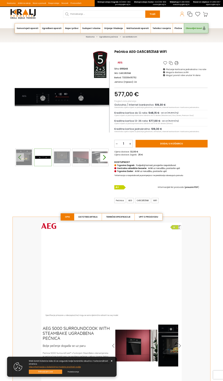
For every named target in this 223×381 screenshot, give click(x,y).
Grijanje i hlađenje (113, 28)
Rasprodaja (53, 3)
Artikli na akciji (24, 3)
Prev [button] (114, 345)
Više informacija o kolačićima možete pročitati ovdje (55, 366)
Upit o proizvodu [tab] (148, 216)
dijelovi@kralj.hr (213, 4)
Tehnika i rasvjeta (161, 28)
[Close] (45, 372)
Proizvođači (76, 3)
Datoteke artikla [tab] (88, 216)
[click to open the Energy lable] (176, 227)
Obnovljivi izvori (194, 28)
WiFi (155, 200)
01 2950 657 (206, 2)
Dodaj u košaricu (171, 143)
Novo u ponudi (39, 3)
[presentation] (19, 157)
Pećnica (120, 200)
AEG (130, 200)
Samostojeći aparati (27, 28)
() (191, 187)
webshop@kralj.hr (181, 4)
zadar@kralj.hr (159, 4)
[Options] (73, 372)
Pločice (178, 28)
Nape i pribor (72, 28)
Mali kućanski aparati (137, 28)
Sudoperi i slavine (91, 28)
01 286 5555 (180, 2)
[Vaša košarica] (205, 14)
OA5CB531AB (143, 200)
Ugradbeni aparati (51, 28)
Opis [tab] (67, 216)
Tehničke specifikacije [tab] (118, 216)
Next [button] (179, 345)
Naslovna (11, 3)
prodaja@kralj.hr (123, 4)
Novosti (64, 3)
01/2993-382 (114, 2)
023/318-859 (150, 2)
